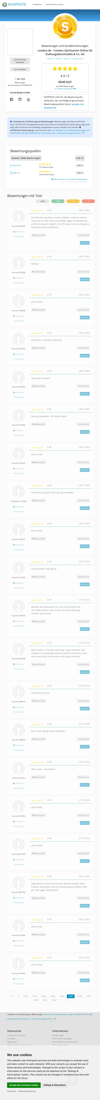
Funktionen (37, 4)
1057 (70, 996)
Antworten (85, 243)
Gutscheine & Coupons (16, 1035)
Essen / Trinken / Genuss (59, 58)
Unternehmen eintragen (62, 1038)
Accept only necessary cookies (23, 1085)
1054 (43, 996)
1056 (61, 996)
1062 (54, 1000)
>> (67, 1000)
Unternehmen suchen (54, 4)
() (83, 235)
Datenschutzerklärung (26, 1091)
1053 (34, 996)
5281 (58, 201)
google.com (15, 173)
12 (88, 201)
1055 (52, 996)
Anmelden (11, 1038)
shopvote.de (16, 165)
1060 (36, 1000)
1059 (88, 996)
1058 (79, 996)
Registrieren (12, 1042)
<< (12, 996)
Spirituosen (77, 58)
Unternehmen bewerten (20, 61)
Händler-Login (58, 1035)
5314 (43, 201)
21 (73, 201)
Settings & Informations (55, 1085)
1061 (45, 1000)
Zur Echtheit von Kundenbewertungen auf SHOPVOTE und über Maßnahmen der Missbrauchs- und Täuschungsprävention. (49, 131)
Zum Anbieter (20, 69)
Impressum (11, 1091)
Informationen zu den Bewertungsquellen (69, 179)
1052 (25, 996)
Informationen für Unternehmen (65, 1042)
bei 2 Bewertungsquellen (65, 88)
